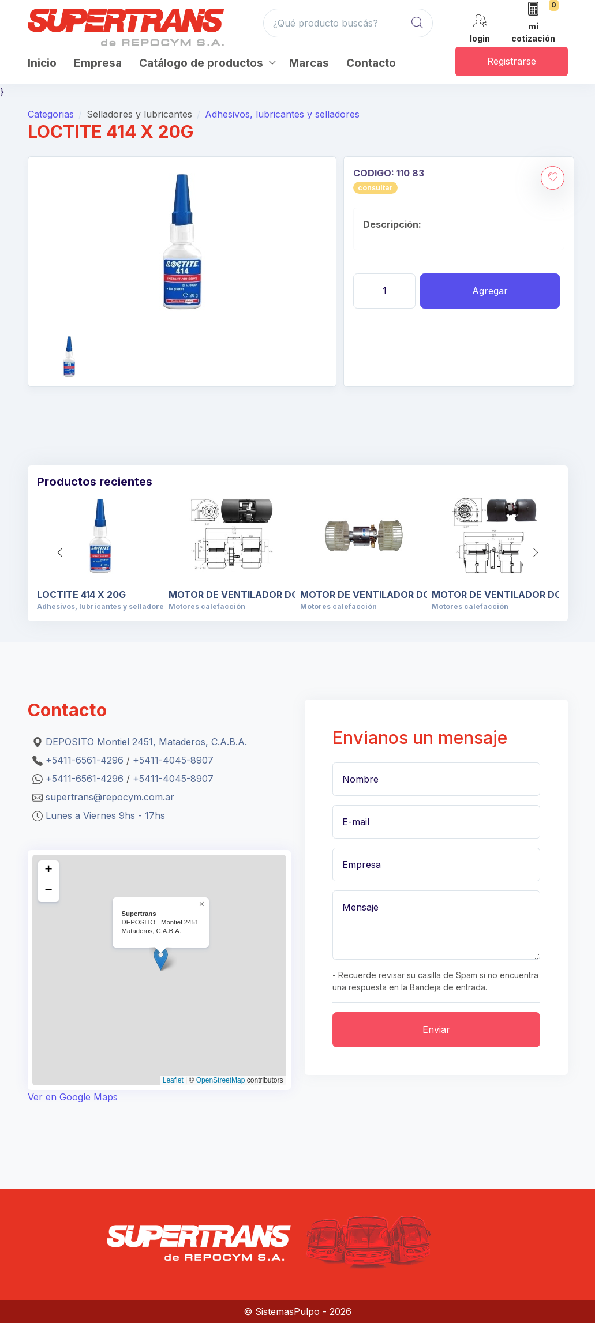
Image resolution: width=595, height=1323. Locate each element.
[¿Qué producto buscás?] (348, 23)
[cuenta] (480, 27)
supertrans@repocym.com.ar (110, 797)
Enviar (436, 1029)
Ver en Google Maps (73, 1097)
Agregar (490, 290)
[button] (535, 552)
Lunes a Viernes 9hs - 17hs (105, 815)
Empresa (98, 63)
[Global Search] (417, 23)
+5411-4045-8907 (173, 760)
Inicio (42, 63)
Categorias (51, 114)
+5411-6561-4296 (85, 760)
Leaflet (173, 1080)
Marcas (309, 63)
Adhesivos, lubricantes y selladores (282, 114)
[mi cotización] (533, 23)
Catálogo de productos (201, 63)
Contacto (371, 63)
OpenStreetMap (220, 1080)
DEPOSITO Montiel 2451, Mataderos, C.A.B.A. (146, 741)
